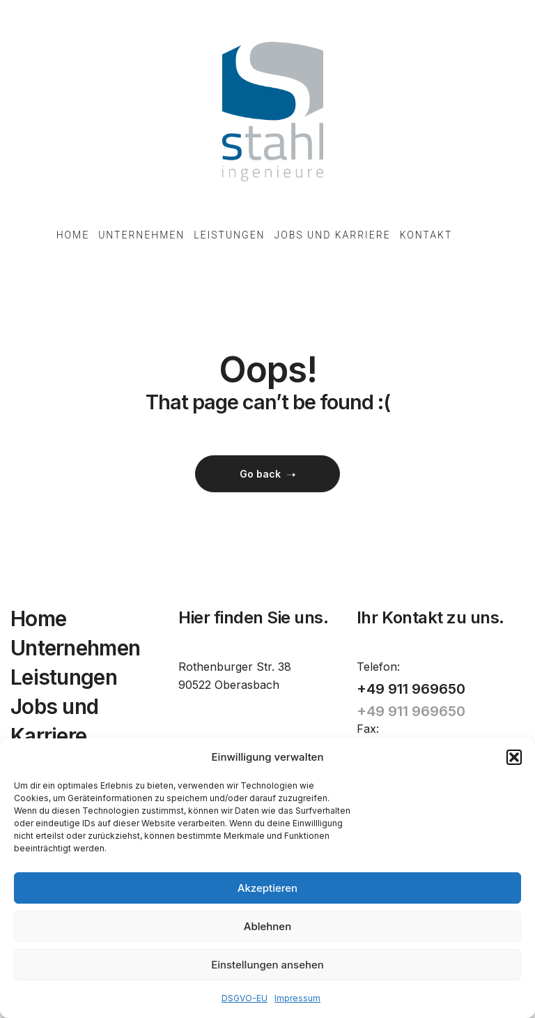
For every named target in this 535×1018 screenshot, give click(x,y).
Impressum (297, 998)
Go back (267, 474)
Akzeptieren (267, 888)
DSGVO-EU (245, 998)
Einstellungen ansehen (267, 964)
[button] (514, 757)
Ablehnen (267, 926)
